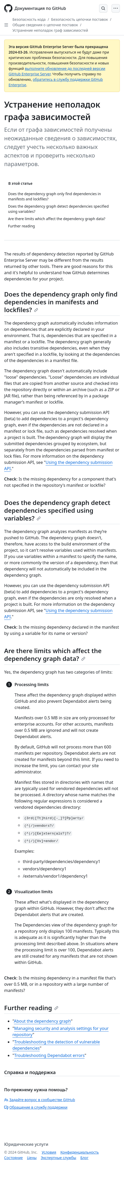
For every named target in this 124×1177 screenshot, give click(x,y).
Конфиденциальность (79, 1152)
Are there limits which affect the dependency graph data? (52, 654)
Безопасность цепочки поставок (79, 19)
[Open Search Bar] (103, 8)
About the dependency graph (42, 1021)
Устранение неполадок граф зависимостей (50, 30)
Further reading (31, 1007)
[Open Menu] (116, 8)
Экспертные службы (58, 1157)
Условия (49, 1152)
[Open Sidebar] (6, 25)
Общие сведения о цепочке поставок (45, 24)
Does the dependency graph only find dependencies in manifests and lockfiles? (61, 302)
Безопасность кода (29, 19)
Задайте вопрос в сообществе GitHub (39, 1099)
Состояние (13, 1157)
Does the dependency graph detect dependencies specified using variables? (57, 510)
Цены (32, 1157)
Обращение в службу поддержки (35, 1107)
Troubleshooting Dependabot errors (49, 1055)
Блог (84, 1157)
